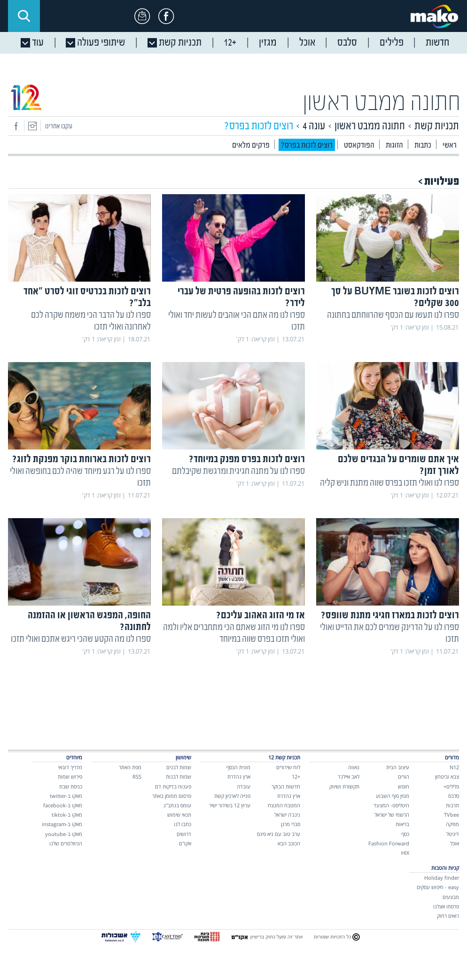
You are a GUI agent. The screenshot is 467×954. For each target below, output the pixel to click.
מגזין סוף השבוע (392, 795)
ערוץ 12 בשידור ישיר (229, 805)
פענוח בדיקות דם (173, 786)
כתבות (422, 145)
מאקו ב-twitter (66, 795)
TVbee (451, 814)
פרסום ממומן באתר (171, 795)
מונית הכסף (238, 767)
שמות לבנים (178, 767)
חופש (403, 786)
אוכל (454, 843)
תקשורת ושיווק (344, 786)
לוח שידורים (288, 767)
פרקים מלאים (251, 145)
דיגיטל (452, 833)
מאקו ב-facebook (62, 805)
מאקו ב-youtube (63, 833)
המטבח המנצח (284, 805)
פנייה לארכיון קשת (232, 795)
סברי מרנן (290, 824)
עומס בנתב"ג (177, 805)
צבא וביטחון (447, 776)
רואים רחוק (448, 915)
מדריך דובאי (70, 767)
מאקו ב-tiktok (67, 814)
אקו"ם (185, 843)
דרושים (184, 833)
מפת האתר (130, 767)
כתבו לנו (182, 824)
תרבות (452, 805)
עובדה (243, 786)
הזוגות (394, 145)
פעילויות (441, 181)
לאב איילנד (348, 776)
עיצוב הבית (397, 767)
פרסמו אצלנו (446, 906)
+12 (296, 776)
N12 (454, 767)
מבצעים (451, 896)
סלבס (453, 795)
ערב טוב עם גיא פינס (278, 833)
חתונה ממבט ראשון (381, 103)
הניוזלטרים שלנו (65, 843)
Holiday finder (441, 877)
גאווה (353, 767)
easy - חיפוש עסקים (438, 887)
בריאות (402, 824)
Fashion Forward (388, 843)
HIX (405, 852)
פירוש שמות (70, 776)
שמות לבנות (178, 776)
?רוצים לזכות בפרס (307, 145)
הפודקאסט (359, 145)
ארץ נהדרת (288, 795)
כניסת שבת (70, 786)
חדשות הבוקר (286, 786)
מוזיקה (452, 824)
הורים (403, 776)
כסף (405, 833)
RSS (136, 776)
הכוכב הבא (289, 843)
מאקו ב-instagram (62, 824)
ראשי (450, 145)
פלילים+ (451, 786)
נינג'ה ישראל (287, 814)
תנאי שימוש (179, 814)
